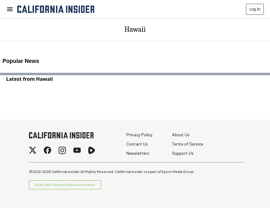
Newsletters (137, 153)
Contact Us (137, 143)
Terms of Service (187, 143)
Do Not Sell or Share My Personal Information (65, 185)
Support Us (183, 153)
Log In (254, 9)
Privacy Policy (139, 134)
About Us (181, 134)
